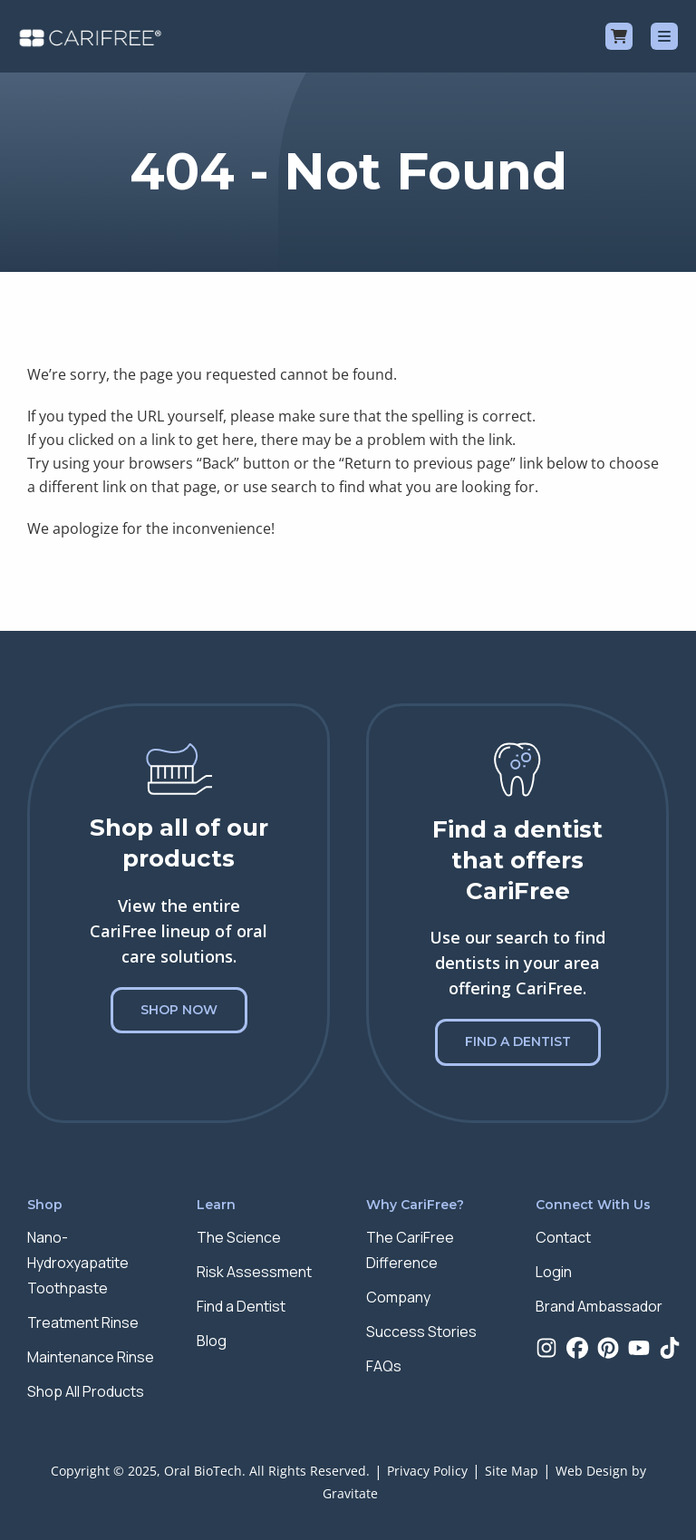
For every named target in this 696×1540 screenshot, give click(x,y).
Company (398, 1297)
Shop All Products (85, 1391)
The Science (239, 1237)
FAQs (383, 1366)
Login (554, 1272)
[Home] (90, 36)
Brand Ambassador (599, 1306)
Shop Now (179, 1010)
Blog (212, 1341)
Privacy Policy (427, 1470)
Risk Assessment (254, 1272)
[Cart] (619, 36)
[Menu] (664, 36)
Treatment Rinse (83, 1322)
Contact (563, 1237)
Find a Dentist (518, 1041)
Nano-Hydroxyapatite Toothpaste (78, 1262)
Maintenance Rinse (90, 1357)
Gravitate (350, 1493)
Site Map (511, 1470)
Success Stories (421, 1331)
